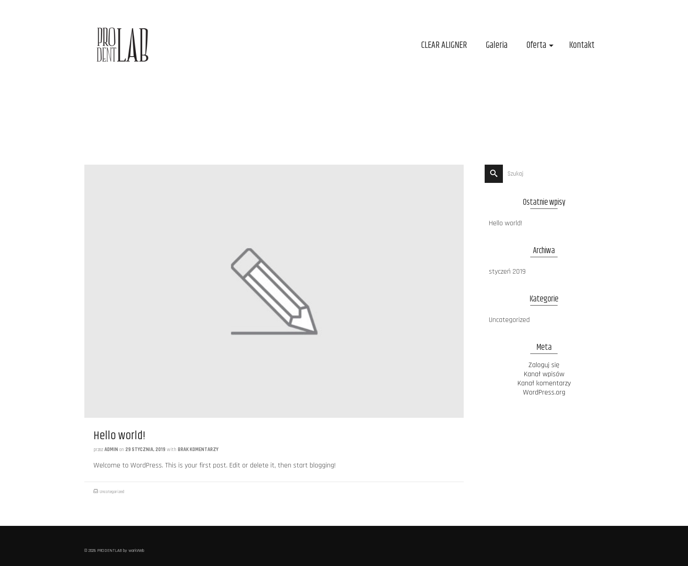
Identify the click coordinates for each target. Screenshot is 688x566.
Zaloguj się (543, 365)
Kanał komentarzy (544, 383)
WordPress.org (544, 392)
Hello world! (505, 223)
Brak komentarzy (198, 450)
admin (111, 450)
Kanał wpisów (544, 374)
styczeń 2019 (507, 271)
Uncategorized (111, 491)
